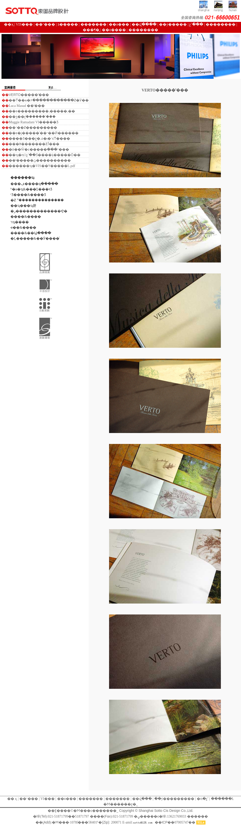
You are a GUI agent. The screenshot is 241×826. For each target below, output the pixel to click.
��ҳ (8, 24)
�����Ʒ (48, 122)
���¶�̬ (91, 30)
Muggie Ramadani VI (24, 122)
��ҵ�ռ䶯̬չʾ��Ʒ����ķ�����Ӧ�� (44, 155)
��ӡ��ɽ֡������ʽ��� (32, 117)
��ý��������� (174, 799)
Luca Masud (17, 106)
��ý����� (173, 24)
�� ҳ (12, 799)
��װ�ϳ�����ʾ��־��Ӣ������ (44, 133)
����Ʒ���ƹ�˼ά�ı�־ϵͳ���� (39, 138)
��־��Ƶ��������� (33, 128)
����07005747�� (175, 822)
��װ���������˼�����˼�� (42, 111)
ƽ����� (68, 24)
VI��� (47, 799)
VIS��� (24, 24)
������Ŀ (222, 799)
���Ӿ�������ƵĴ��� (34, 144)
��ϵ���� (114, 30)
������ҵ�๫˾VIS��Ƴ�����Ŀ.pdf (42, 166)
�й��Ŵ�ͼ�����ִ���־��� (39, 149)
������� (93, 24)
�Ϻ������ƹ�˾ (120, 804)
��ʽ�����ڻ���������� (40, 160)
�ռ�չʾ (202, 799)
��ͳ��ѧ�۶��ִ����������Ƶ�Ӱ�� (49, 100)
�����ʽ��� (29, 95)
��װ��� (119, 24)
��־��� (45, 24)
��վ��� (142, 799)
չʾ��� (196, 24)
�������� (221, 24)
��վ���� (144, 24)
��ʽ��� (35, 106)
